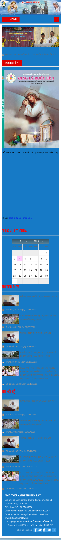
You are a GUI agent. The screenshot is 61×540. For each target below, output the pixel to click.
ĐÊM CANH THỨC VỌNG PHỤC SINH (38, 296)
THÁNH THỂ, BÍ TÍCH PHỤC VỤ (35, 333)
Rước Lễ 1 (52, 54)
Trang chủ (56, 19)
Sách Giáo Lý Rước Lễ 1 (20, 218)
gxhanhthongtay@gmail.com (25, 514)
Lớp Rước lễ (38, 54)
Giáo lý (24, 54)
